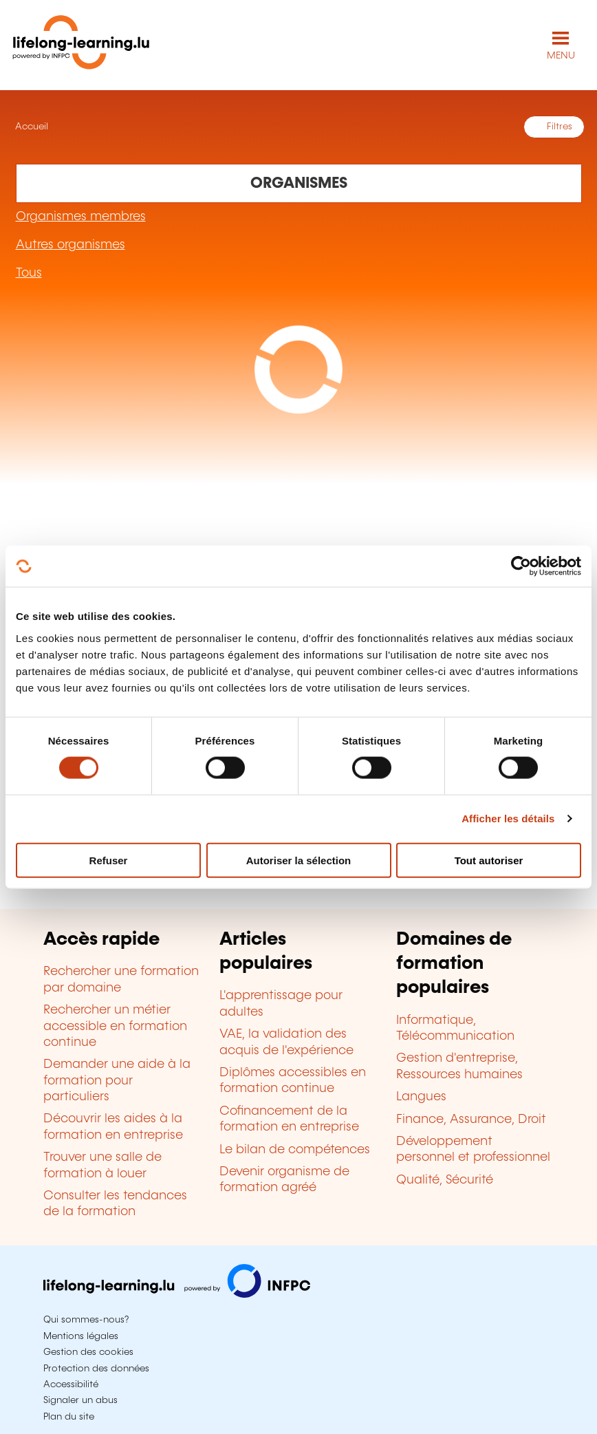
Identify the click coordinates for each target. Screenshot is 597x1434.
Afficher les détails (508, 818)
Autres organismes (70, 245)
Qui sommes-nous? (86, 1320)
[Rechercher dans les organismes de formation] (299, 183)
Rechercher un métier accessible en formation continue (115, 1026)
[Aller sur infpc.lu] (176, 1294)
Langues (421, 1097)
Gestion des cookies (88, 1352)
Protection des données (96, 1368)
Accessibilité (70, 1384)
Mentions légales (80, 1336)
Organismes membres (81, 217)
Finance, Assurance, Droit (471, 1119)
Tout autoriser (489, 860)
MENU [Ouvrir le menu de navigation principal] (561, 56)
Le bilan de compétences (294, 1150)
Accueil (30, 126)
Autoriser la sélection (298, 860)
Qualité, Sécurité (444, 1180)
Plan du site (68, 1417)
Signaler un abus (80, 1400)
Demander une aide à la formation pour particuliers (117, 1080)
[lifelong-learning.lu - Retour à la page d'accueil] (81, 45)
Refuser (108, 860)
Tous (29, 273)
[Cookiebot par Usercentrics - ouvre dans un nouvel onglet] (521, 566)
